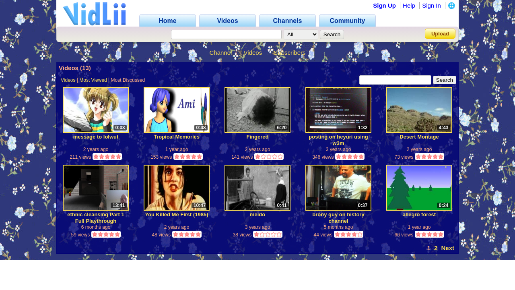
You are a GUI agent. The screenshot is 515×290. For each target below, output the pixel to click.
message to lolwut (96, 137)
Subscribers (289, 52)
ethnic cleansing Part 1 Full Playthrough (95, 217)
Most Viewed (93, 80)
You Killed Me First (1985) (176, 214)
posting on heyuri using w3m (338, 140)
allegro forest (419, 214)
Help (409, 5)
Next (447, 247)
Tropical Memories (177, 137)
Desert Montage (419, 137)
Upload (440, 34)
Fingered (258, 137)
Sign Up (384, 5)
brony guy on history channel (338, 217)
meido (257, 214)
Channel (220, 52)
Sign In (431, 5)
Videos (253, 52)
